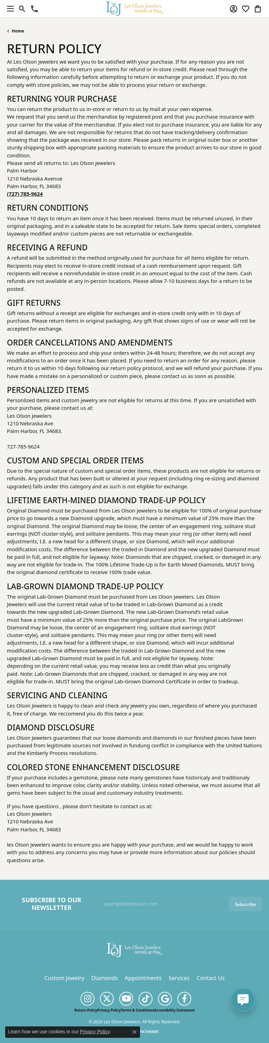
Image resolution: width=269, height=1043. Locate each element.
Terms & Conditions (137, 1010)
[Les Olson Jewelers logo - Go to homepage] (134, 8)
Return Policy (85, 1010)
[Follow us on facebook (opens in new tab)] (184, 999)
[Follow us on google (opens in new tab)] (165, 999)
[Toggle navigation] (8, 9)
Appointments (143, 978)
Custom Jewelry (64, 978)
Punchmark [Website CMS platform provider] (147, 1031)
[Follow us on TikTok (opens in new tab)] (145, 999)
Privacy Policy (109, 1010)
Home (18, 31)
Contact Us (210, 978)
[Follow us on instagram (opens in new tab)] (87, 999)
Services (178, 978)
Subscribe (245, 904)
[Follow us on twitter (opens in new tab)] (107, 999)
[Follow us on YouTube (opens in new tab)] (126, 999)
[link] (34, 9)
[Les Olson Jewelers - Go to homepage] (134, 949)
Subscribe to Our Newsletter (51, 903)
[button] (22, 9)
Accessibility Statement (174, 1010)
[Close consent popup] (134, 1032)
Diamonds (104, 978)
